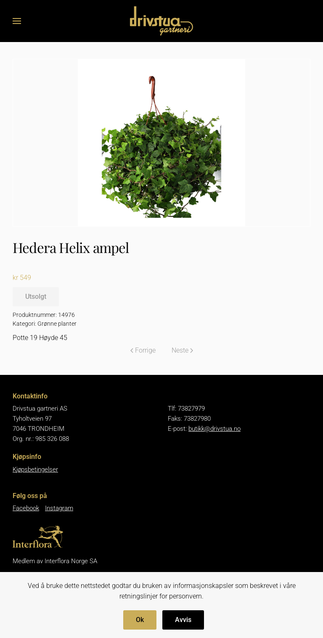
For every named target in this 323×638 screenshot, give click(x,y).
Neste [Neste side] (182, 350)
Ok (140, 620)
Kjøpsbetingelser (35, 469)
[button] (17, 21)
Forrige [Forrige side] (143, 350)
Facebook (26, 508)
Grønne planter (57, 323)
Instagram (59, 508)
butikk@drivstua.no (214, 428)
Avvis (183, 620)
